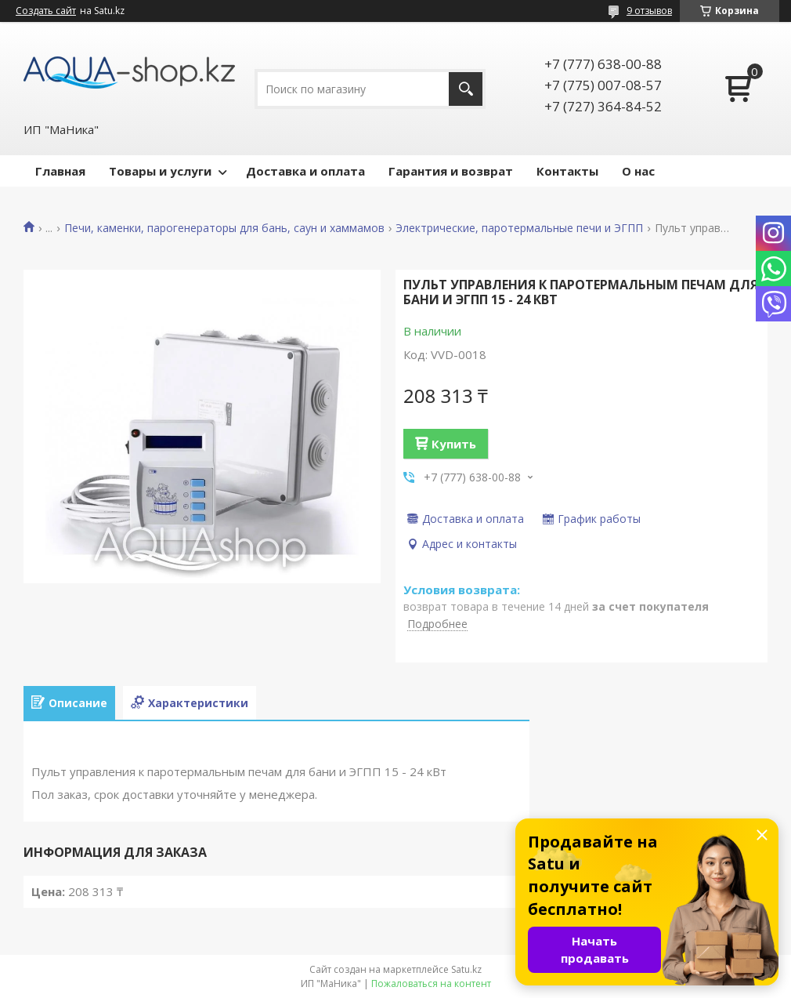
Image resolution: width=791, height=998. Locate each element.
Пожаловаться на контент (431, 983)
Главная (60, 171)
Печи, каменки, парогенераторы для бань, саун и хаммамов (224, 228)
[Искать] (465, 89)
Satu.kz (466, 969)
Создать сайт (46, 10)
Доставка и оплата (305, 171)
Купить (454, 444)
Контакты (567, 171)
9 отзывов (649, 10)
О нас (638, 171)
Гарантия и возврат (450, 171)
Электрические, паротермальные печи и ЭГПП (519, 228)
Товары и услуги (160, 171)
